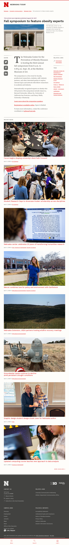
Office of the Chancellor (10, 526)
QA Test (52, 535)
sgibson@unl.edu (29, 111)
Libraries (6, 518)
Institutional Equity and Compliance (45, 514)
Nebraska (6, 11)
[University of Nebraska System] (62, 483)
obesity (55, 89)
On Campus (57, 82)
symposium (61, 89)
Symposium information (59, 61)
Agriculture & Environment (19, 290)
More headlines (59, 469)
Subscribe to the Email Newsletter (15, 501)
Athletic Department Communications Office (47, 495)
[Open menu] (11, 542)
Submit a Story (10, 498)
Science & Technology (20, 247)
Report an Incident (9, 530)
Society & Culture (31, 247)
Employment (7, 514)
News (5, 523)
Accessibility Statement (42, 511)
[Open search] (34, 542)
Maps (5, 521)
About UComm (9, 496)
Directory (6, 511)
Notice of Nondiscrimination (43, 516)
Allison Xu (61, 84)
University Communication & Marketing (46, 492)
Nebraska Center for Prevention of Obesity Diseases (59, 72)
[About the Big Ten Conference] (53, 483)
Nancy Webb (57, 86)
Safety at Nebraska (41, 521)
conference (56, 91)
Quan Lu (56, 84)
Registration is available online (24, 105)
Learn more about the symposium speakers (28, 101)
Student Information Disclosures (44, 523)
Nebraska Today (18, 5)
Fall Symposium (58, 76)
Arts (13, 247)
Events (5, 516)
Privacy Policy (39, 518)
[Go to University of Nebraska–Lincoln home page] (6, 4)
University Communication (16, 11)
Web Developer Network (42, 535)
